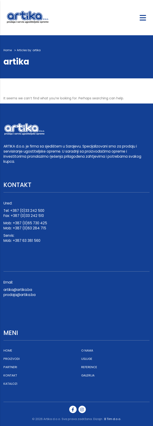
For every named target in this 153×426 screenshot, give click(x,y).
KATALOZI (10, 384)
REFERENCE (89, 367)
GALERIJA (88, 375)
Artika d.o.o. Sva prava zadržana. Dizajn (72, 419)
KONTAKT (10, 375)
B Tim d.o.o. (112, 419)
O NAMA (87, 350)
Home (7, 50)
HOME (7, 350)
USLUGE (86, 359)
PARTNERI (10, 367)
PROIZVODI (11, 359)
